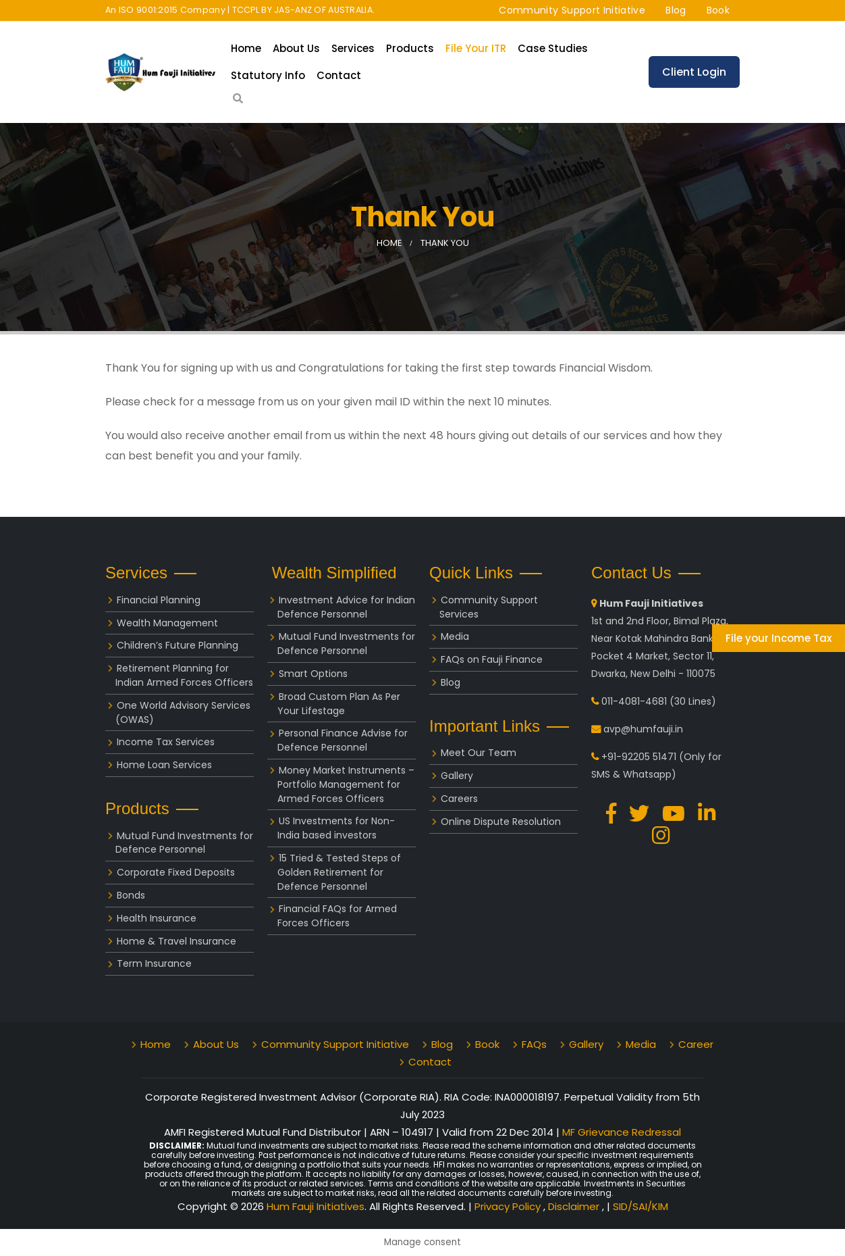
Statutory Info (268, 75)
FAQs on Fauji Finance (492, 659)
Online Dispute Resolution (501, 821)
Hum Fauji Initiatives (315, 1206)
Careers (459, 798)
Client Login (694, 72)
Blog (675, 10)
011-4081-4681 (634, 701)
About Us (296, 48)
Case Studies (553, 48)
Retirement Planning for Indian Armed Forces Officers (184, 675)
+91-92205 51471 (638, 756)
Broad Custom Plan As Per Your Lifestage (338, 704)
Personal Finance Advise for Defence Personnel (342, 740)
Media (455, 636)
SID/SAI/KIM (640, 1206)
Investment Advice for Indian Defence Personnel (346, 607)
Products (410, 48)
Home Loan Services (164, 765)
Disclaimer (575, 1206)
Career (695, 1044)
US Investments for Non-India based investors (336, 828)
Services (353, 48)
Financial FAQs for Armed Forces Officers (337, 916)
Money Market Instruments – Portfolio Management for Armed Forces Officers (345, 784)
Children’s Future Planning (177, 645)
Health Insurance (156, 918)
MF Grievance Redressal (621, 1132)
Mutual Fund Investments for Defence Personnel (184, 843)
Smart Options (313, 673)
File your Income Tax (779, 638)
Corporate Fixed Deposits (176, 872)
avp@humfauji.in (643, 729)
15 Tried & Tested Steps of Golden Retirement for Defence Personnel (339, 872)
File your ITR (475, 48)
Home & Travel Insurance (176, 941)
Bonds (131, 895)
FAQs (534, 1044)
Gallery (457, 775)
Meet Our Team (478, 752)
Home (246, 48)
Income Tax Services (166, 742)
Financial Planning (158, 600)
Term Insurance (154, 963)
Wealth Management (167, 623)
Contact (339, 75)
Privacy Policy (508, 1206)
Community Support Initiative (572, 10)
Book (718, 10)
